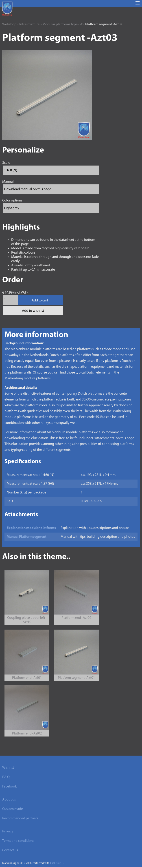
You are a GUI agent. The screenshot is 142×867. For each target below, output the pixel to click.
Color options (12, 200)
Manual (8, 182)
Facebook (9, 786)
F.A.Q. (6, 777)
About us (9, 799)
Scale (6, 163)
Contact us (10, 850)
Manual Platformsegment (26, 537)
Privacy (7, 831)
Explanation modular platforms (31, 528)
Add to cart (40, 300)
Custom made (12, 809)
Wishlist (8, 768)
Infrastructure (29, 24)
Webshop (9, 24)
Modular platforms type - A (62, 24)
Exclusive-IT (56, 863)
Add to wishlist (33, 311)
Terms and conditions (18, 841)
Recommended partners (20, 818)
